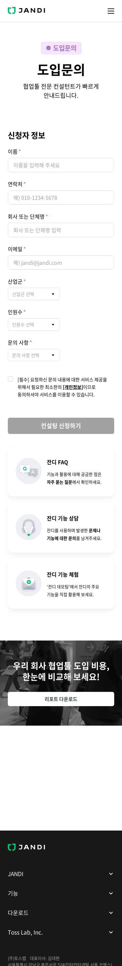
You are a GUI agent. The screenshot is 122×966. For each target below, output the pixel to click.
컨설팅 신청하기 (61, 425)
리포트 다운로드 (61, 699)
